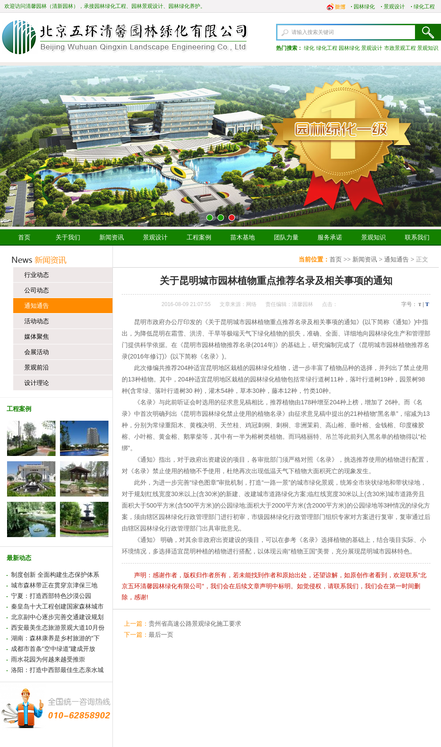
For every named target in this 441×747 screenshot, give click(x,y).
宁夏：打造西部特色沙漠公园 (51, 595)
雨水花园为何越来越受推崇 (48, 659)
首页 (24, 237)
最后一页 (161, 634)
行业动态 (36, 274)
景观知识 (427, 48)
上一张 (10, 146)
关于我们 (68, 237)
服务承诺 (330, 237)
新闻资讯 (111, 237)
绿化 (309, 48)
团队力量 (286, 237)
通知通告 (36, 305)
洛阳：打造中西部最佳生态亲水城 (57, 669)
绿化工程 (424, 7)
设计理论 (36, 382)
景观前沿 (36, 367)
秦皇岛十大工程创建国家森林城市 (57, 606)
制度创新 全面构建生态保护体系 (55, 574)
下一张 (431, 146)
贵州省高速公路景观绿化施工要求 (195, 623)
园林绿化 (364, 7)
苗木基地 (242, 237)
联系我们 (417, 237)
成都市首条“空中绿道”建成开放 (53, 648)
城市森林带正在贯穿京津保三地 (54, 585)
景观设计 (394, 7)
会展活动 (36, 351)
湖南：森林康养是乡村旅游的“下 (55, 638)
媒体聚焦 (36, 336)
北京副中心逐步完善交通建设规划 (57, 616)
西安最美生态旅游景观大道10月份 (58, 627)
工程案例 (199, 237)
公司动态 (36, 290)
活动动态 (36, 321)
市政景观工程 (400, 48)
